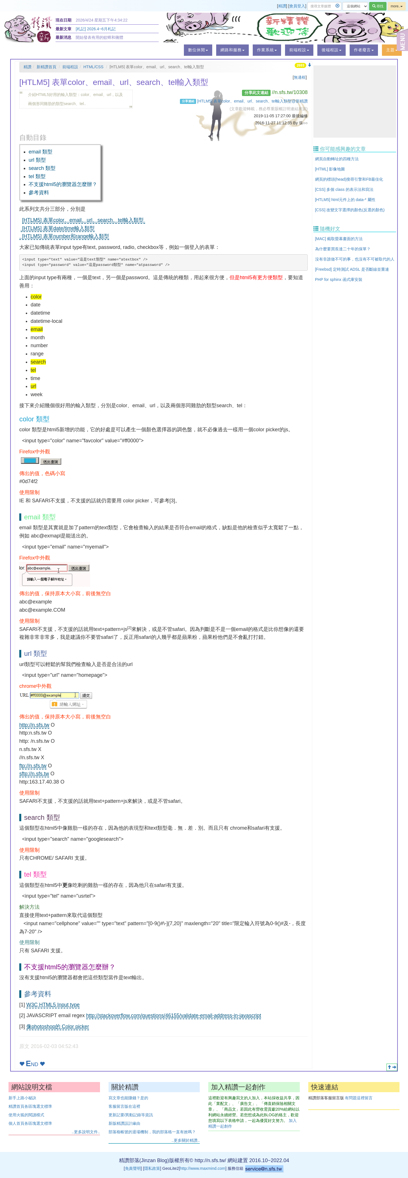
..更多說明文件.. (86, 1132)
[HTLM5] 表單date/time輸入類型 (58, 228)
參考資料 (39, 192)
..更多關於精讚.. (185, 1140)
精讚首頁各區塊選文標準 (30, 1106)
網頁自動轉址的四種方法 (337, 159)
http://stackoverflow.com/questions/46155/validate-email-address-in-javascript (173, 1015)
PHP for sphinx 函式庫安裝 (338, 279)
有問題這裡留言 (359, 1098)
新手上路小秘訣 (22, 1098)
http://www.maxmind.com (202, 1168)
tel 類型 (37, 176)
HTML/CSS (93, 67)
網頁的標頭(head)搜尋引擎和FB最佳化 (349, 179)
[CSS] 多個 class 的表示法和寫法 (344, 189)
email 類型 (40, 152)
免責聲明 (133, 1168)
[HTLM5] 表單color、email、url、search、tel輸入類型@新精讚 (252, 101)
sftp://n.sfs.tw (34, 773)
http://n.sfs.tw (34, 725)
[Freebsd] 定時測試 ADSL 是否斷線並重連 (352, 269)
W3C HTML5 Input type (53, 1005)
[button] (198, 50)
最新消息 (63, 37)
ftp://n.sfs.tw (32, 766)
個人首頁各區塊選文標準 (30, 1123)
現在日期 (63, 20)
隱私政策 (152, 1168)
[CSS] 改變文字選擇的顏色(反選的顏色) (350, 210)
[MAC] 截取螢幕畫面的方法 (339, 238)
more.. (397, 6)
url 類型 (37, 160)
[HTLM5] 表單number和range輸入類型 (64, 236)
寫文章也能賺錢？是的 (128, 1098)
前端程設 (70, 67)
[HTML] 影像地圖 (330, 169)
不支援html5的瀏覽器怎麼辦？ (63, 184)
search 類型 (42, 168)
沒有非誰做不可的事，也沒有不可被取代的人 (354, 259)
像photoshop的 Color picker (57, 1026)
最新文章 (63, 29)
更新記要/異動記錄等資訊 (131, 1115)
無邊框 (300, 77)
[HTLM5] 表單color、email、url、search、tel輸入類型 (83, 220)
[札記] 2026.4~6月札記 (95, 29)
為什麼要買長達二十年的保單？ (343, 249)
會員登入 (297, 6)
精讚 (282, 6)
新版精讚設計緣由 (124, 1123)
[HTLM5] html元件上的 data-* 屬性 (345, 199)
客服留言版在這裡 (124, 1106)
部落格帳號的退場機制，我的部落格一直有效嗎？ (152, 1132)
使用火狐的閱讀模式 (26, 1115)
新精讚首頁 (46, 67)
